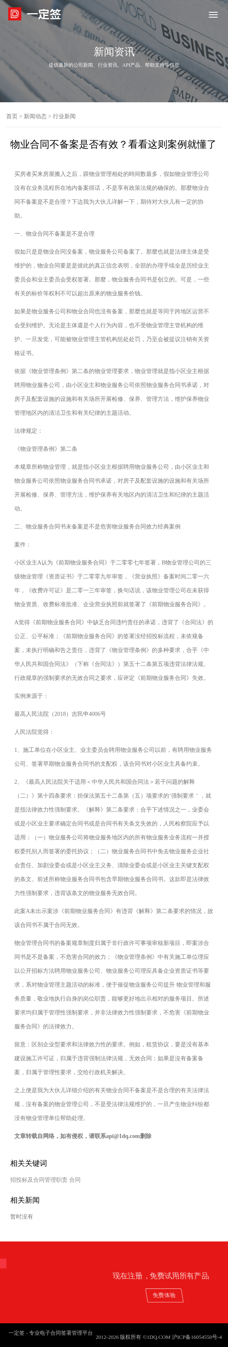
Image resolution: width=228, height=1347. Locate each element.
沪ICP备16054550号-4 (197, 1337)
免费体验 (193, 1295)
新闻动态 (35, 116)
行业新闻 (64, 116)
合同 (75, 1180)
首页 (12, 116)
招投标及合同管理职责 (39, 1180)
